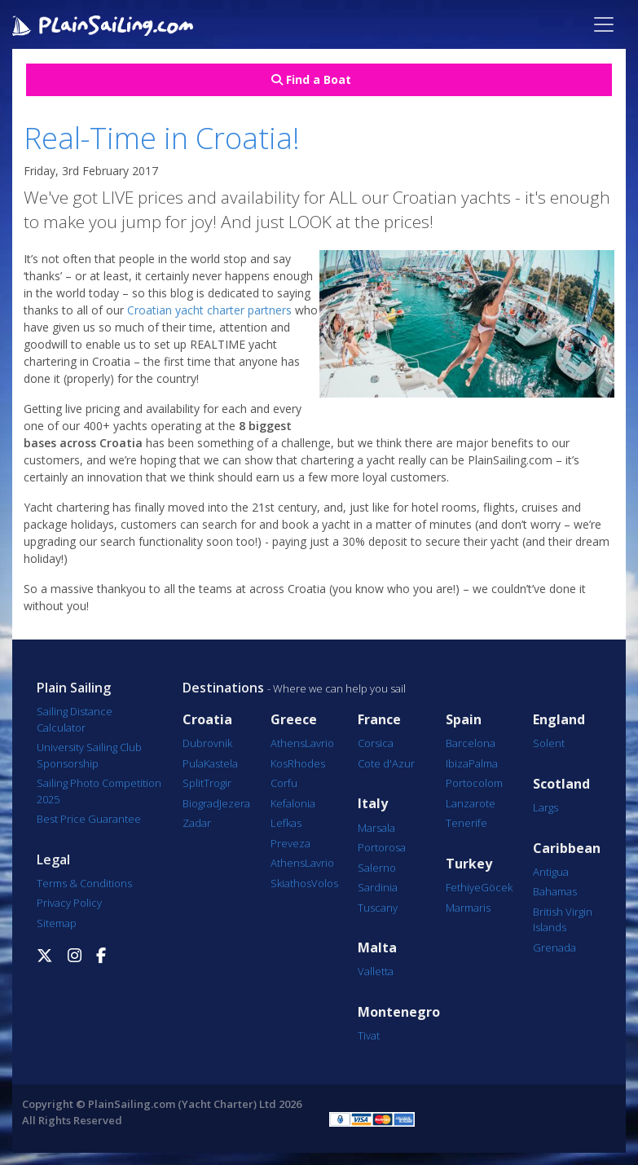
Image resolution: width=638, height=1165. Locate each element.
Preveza (290, 843)
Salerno (377, 867)
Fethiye (463, 887)
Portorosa (382, 847)
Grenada (554, 947)
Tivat (369, 1035)
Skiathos (291, 883)
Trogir (217, 783)
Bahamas (555, 891)
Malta (377, 948)
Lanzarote (470, 803)
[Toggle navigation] (604, 24)
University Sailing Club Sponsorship (89, 755)
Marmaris (468, 907)
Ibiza (457, 763)
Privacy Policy (69, 902)
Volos (324, 883)
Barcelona (470, 743)
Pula (193, 763)
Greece (294, 720)
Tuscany (378, 907)
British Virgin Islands (562, 919)
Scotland (561, 784)
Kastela (221, 763)
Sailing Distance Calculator (74, 719)
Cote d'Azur (386, 763)
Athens (288, 743)
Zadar (197, 823)
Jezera (234, 803)
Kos (279, 763)
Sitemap (57, 923)
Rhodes (306, 763)
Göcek (497, 887)
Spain (464, 720)
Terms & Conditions (84, 883)
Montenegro (399, 1012)
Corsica (376, 743)
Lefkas (286, 823)
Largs (545, 807)
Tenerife (466, 823)
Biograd (201, 803)
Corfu (284, 783)
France (379, 720)
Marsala (376, 827)
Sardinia (378, 887)
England (559, 720)
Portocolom (474, 783)
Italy (373, 803)
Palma (483, 763)
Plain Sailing (74, 688)
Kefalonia (293, 803)
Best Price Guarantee (89, 818)
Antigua (551, 871)
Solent (549, 743)
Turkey (469, 864)
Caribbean (567, 848)
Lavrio (319, 743)
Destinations (223, 688)
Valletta (376, 971)
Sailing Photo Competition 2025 (99, 791)
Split (193, 783)
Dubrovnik (207, 743)
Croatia (207, 720)
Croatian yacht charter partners (209, 310)
